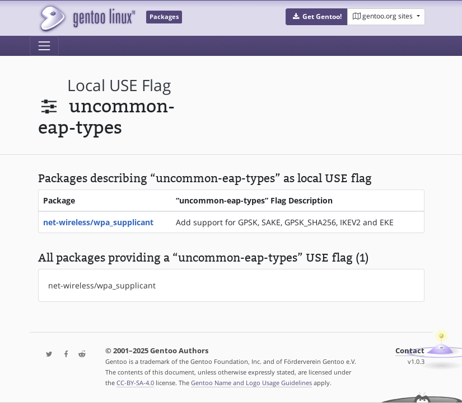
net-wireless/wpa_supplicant (98, 222)
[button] (317, 16)
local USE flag (119, 85)
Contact (409, 350)
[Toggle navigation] (44, 46)
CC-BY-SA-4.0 (135, 382)
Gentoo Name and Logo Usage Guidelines (251, 382)
